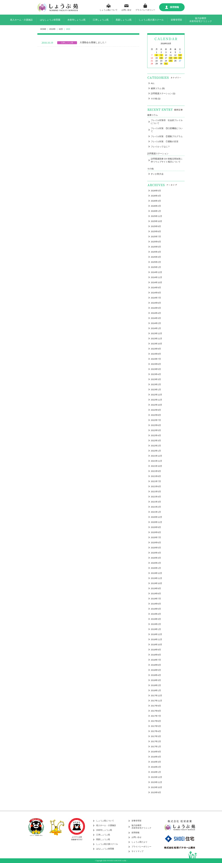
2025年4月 (156, 252)
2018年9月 (156, 649)
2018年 (52, 29)
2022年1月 (156, 450)
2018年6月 (156, 665)
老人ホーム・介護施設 (21, 20)
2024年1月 (156, 328)
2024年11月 (156, 277)
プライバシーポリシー (145, 7)
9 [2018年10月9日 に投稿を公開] (161, 55)
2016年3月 (156, 762)
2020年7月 (156, 537)
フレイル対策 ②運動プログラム (167, 136)
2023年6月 (156, 364)
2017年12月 (156, 695)
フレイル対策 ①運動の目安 (164, 141)
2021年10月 (156, 466)
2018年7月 (156, 660)
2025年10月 (156, 221)
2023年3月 (156, 379)
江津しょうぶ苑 (101, 20)
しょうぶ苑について (109, 7)
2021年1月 (156, 512)
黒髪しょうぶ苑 (124, 20)
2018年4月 (156, 675)
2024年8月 (156, 292)
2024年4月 (156, 313)
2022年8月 (156, 415)
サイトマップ (137, 851)
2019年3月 (156, 619)
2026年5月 (156, 190)
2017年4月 (156, 731)
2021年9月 (156, 471)
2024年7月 (156, 297)
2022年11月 (156, 399)
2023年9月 (156, 348)
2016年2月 (156, 767)
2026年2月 (156, 206)
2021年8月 (156, 476)
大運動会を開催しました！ (93, 42)
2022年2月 (156, 445)
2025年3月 (156, 257)
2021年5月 (156, 491)
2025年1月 (156, 267)
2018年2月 (156, 685)
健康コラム (156, 88)
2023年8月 (156, 354)
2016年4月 (156, 756)
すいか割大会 (157, 174)
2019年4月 (156, 614)
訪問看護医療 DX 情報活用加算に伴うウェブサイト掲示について (166, 160)
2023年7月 (156, 359)
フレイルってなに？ (160, 146)
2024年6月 (156, 303)
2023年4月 (156, 374)
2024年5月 (156, 308)
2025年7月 (156, 236)
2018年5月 (156, 670)
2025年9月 (156, 226)
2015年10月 (156, 787)
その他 (154, 98)
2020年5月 (156, 547)
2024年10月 (156, 282)
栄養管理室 (176, 20)
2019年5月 (156, 609)
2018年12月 (156, 634)
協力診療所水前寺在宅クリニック (200, 19)
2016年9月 (156, 751)
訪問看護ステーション (161, 93)
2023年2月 (156, 384)
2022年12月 (156, 394)
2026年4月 (156, 196)
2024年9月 (156, 287)
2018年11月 (156, 639)
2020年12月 (156, 517)
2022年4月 (156, 435)
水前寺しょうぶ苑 (76, 20)
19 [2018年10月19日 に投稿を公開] (175, 58)
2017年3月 (156, 736)
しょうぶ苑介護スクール (151, 20)
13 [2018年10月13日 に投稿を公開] (180, 55)
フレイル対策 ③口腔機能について (167, 129)
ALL (153, 83)
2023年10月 (156, 343)
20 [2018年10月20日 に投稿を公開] (180, 58)
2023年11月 (156, 338)
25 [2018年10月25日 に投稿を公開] (170, 61)
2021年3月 (156, 501)
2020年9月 (156, 527)
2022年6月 (156, 425)
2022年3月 (156, 440)
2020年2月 (156, 563)
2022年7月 (156, 420)
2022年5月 (156, 430)
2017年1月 (156, 746)
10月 (61, 29)
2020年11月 (156, 522)
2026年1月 (156, 211)
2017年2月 (156, 741)
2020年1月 (156, 568)
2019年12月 (156, 573)
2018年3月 (156, 680)
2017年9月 (156, 705)
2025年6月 (156, 241)
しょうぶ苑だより (139, 842)
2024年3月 (156, 318)
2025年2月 (156, 262)
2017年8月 (156, 711)
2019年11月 (156, 578)
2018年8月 (156, 654)
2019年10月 (156, 583)
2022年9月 (156, 410)
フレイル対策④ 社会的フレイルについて (167, 121)
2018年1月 (156, 690)
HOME (43, 29)
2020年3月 (156, 558)
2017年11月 (156, 700)
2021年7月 (156, 481)
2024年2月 (156, 323)
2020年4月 (156, 552)
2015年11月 (156, 782)
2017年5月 (156, 726)
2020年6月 (156, 542)
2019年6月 (156, 603)
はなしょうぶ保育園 (50, 20)
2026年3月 (156, 201)
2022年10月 (156, 405)
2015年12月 (156, 777)
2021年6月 (156, 486)
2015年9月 (156, 792)
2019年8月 (156, 593)
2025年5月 (156, 246)
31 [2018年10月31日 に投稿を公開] (166, 63)
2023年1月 (156, 389)
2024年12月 (156, 272)
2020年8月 (156, 532)
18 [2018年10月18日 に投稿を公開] (170, 58)
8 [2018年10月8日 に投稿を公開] (156, 55)
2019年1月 (156, 629)
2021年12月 (156, 456)
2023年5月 (156, 369)
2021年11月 (156, 461)
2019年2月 (156, 624)
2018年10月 (156, 644)
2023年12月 (156, 333)
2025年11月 (156, 216)
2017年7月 (156, 716)
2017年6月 (156, 721)
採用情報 (172, 7)
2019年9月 (156, 588)
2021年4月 (156, 496)
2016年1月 (156, 772)
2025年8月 (156, 231)
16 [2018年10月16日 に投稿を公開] (161, 58)
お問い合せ (126, 7)
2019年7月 (156, 598)
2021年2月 (156, 507)
